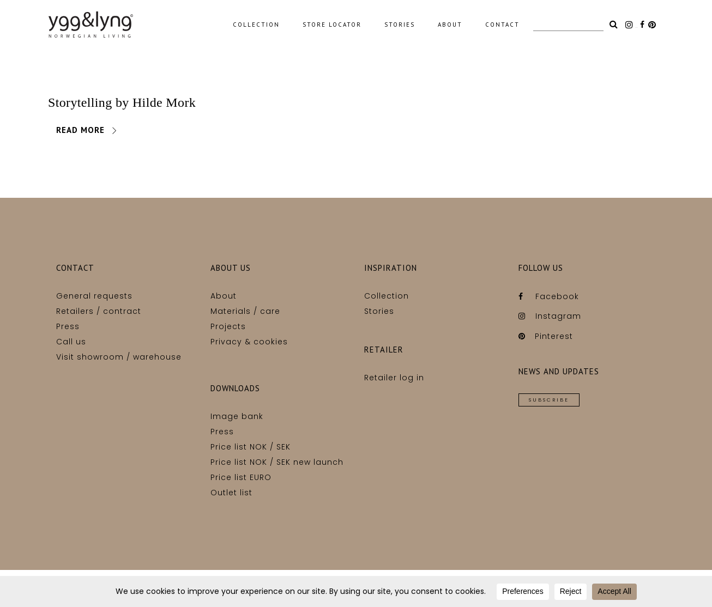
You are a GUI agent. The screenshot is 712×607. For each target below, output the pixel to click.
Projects (228, 326)
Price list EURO (240, 477)
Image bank (236, 416)
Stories (379, 311)
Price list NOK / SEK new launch (276, 462)
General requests (94, 295)
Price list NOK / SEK (250, 446)
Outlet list (231, 492)
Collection (386, 295)
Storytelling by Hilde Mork (122, 102)
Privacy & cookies (249, 341)
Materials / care (245, 311)
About (223, 295)
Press (68, 326)
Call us (71, 341)
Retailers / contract (98, 311)
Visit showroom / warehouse (119, 356)
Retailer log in (394, 377)
